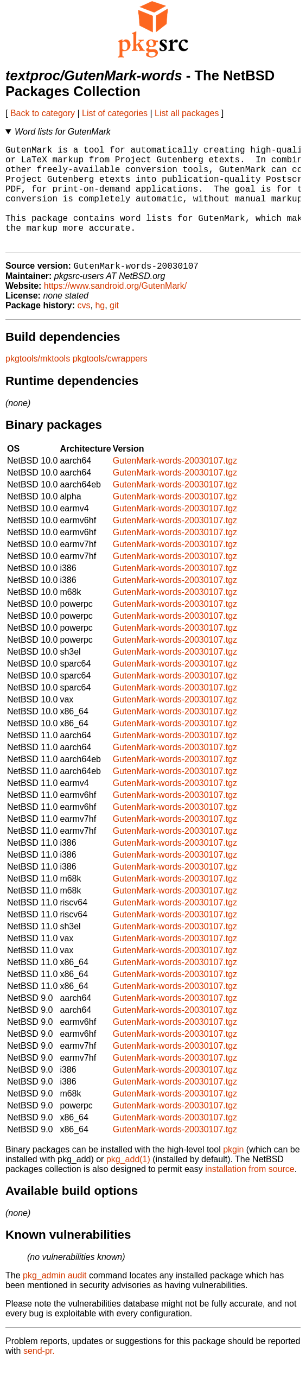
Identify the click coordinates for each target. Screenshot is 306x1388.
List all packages (187, 113)
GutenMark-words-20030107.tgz (175, 484)
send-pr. (39, 1374)
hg (100, 328)
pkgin (233, 1172)
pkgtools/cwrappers (110, 381)
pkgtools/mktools (37, 381)
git (114, 328)
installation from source (250, 1192)
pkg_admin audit (54, 1298)
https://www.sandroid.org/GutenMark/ (115, 309)
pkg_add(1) (128, 1182)
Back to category (42, 113)
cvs (84, 328)
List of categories (115, 113)
